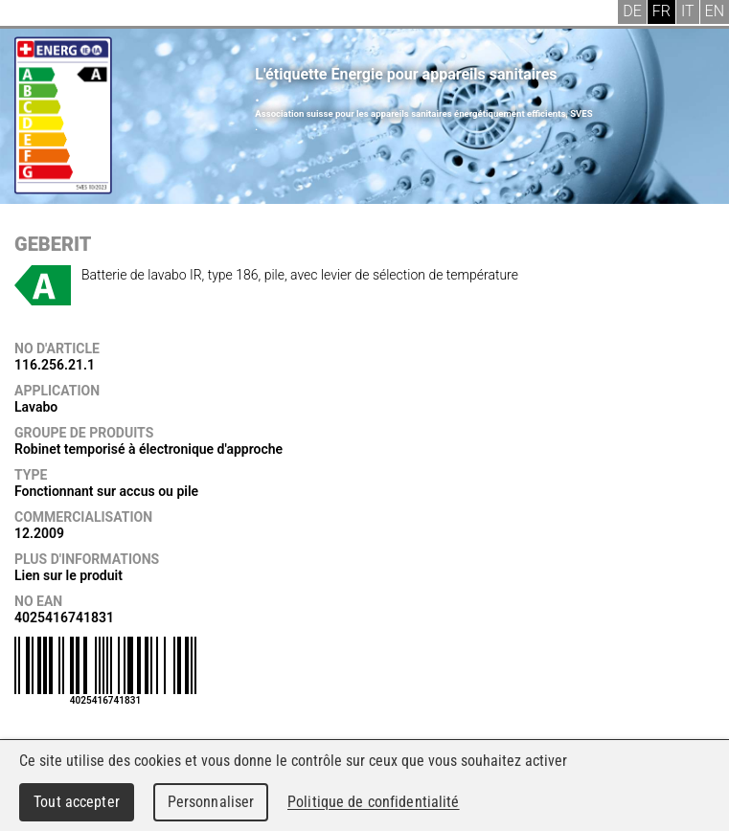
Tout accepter (77, 802)
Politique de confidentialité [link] (373, 802)
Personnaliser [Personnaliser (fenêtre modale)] (211, 802)
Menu (28, 14)
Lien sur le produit (68, 575)
